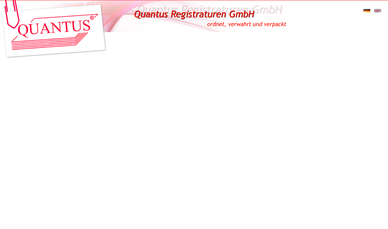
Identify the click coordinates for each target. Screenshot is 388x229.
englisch (378, 10)
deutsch (367, 10)
